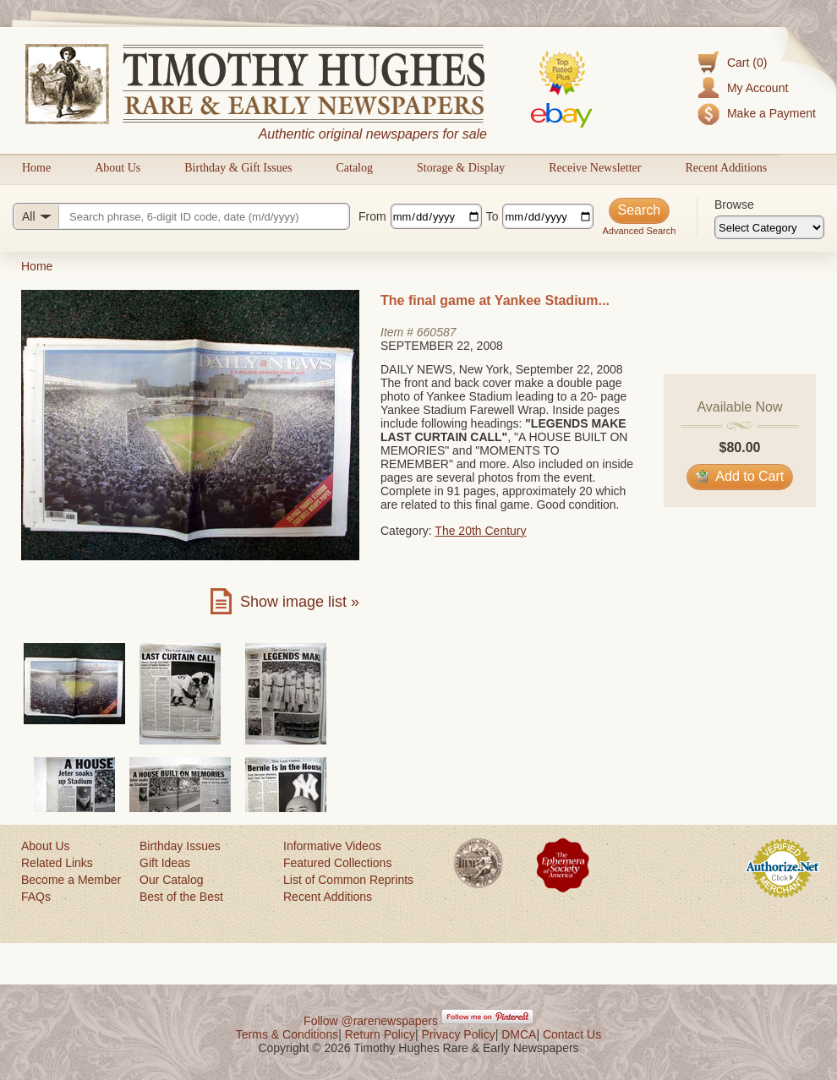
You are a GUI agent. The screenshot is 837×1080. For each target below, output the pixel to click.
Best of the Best (181, 896)
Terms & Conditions (287, 1034)
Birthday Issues (180, 846)
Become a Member (71, 879)
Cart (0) (747, 62)
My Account (757, 88)
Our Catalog (171, 879)
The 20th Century (480, 530)
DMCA (518, 1034)
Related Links (57, 863)
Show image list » (299, 601)
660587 (437, 332)
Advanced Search (639, 231)
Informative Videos (332, 846)
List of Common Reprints (348, 879)
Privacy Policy (458, 1034)
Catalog (354, 167)
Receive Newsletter (595, 167)
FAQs (36, 896)
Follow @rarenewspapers (371, 1021)
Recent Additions (726, 167)
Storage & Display (461, 167)
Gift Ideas (165, 863)
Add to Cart (740, 476)
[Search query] (181, 216)
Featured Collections (337, 863)
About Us (117, 167)
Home (36, 167)
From (372, 216)
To (492, 216)
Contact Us (572, 1034)
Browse (734, 204)
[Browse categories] (769, 227)
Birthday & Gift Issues (238, 167)
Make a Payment (771, 113)
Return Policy (380, 1034)
